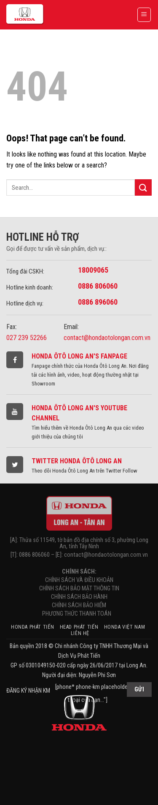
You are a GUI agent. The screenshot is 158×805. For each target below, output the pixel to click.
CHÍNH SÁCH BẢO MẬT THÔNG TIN (79, 588)
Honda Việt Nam (124, 627)
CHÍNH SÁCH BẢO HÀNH (79, 597)
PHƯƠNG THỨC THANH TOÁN (79, 614)
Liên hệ (80, 633)
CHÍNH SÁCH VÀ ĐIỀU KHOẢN (79, 580)
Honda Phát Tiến (32, 627)
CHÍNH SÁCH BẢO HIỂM (79, 605)
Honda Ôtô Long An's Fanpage (79, 356)
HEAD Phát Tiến (79, 627)
